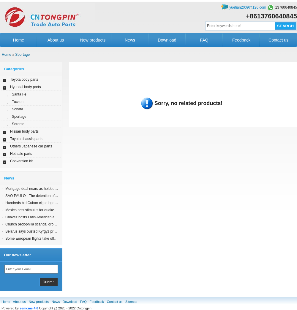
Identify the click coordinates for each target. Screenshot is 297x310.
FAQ (204, 40)
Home (18, 40)
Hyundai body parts (25, 87)
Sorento (18, 124)
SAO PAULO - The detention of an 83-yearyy (40, 196)
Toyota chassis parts (26, 139)
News (130, 40)
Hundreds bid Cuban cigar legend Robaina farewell (45, 203)
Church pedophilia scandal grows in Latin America (44, 224)
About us (56, 40)
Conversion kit (21, 161)
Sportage (22, 55)
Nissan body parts (24, 131)
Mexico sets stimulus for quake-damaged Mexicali (44, 210)
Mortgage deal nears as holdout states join (38, 189)
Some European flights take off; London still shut (43, 238)
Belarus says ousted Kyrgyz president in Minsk (42, 231)
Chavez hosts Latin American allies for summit (41, 217)
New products (93, 40)
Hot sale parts (21, 154)
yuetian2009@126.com (247, 7)
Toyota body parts (24, 79)
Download (167, 40)
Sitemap (131, 301)
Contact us (278, 40)
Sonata (17, 109)
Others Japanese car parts (31, 146)
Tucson (17, 102)
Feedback (241, 40)
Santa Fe (19, 94)
